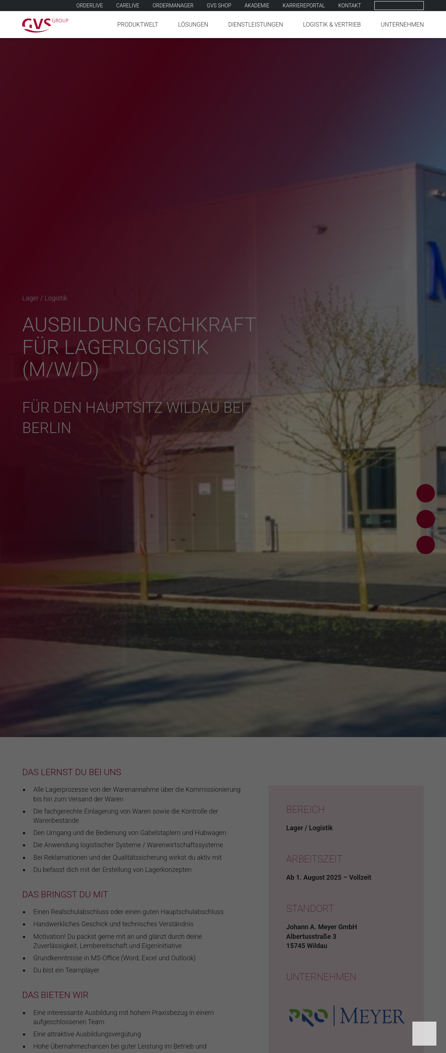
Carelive (127, 5)
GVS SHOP (219, 5)
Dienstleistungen (255, 24)
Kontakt (349, 5)
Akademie (257, 5)
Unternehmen (402, 24)
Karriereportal (304, 5)
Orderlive (89, 5)
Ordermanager (173, 5)
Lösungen (193, 24)
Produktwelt (137, 24)
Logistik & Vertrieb (332, 24)
